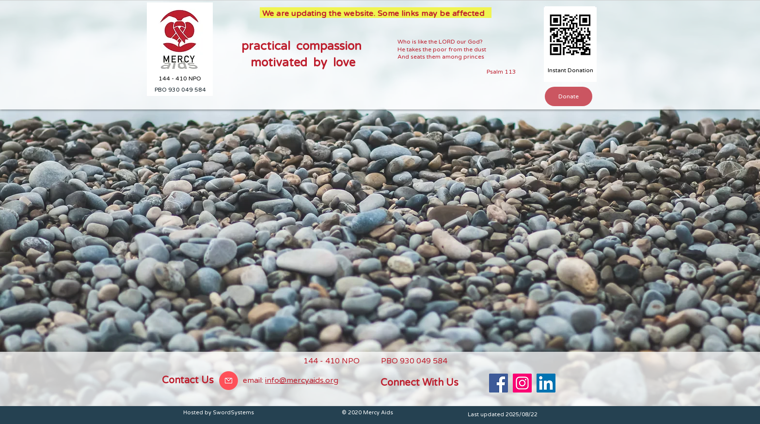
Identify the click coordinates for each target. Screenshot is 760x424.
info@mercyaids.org (301, 380)
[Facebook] (498, 383)
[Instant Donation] (570, 70)
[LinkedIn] (546, 383)
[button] (568, 96)
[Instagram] (522, 383)
